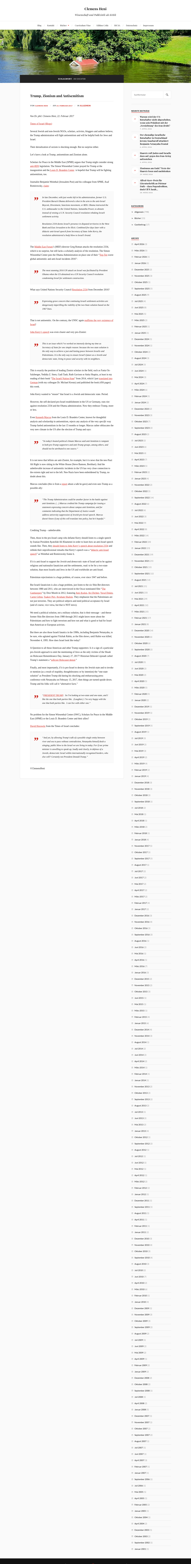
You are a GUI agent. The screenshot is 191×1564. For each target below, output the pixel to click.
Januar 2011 (140, 1232)
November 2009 (141, 1314)
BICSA (117, 25)
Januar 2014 (140, 1080)
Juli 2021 (138, 586)
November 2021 (141, 561)
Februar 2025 (140, 326)
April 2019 (139, 757)
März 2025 (139, 320)
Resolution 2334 (80, 297)
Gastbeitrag (139, 224)
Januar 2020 (140, 700)
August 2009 (140, 1333)
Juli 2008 (138, 1397)
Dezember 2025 (141, 269)
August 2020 (140, 656)
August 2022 (140, 503)
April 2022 (139, 529)
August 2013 (140, 1105)
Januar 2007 (140, 1473)
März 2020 (139, 687)
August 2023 (140, 434)
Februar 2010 (140, 1295)
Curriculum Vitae (83, 25)
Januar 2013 (140, 1131)
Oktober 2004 (140, 1517)
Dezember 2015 (141, 979)
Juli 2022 (138, 510)
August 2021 (140, 580)
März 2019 (139, 763)
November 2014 (141, 1036)
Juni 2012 (139, 1162)
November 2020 (141, 637)
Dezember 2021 (141, 554)
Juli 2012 (138, 1156)
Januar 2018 (140, 839)
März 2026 (139, 250)
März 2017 (139, 896)
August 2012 (140, 1150)
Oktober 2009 (140, 1321)
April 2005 (139, 1498)
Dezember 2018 (141, 782)
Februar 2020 (140, 694)
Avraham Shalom (64, 604)
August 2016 (140, 941)
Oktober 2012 (140, 1137)
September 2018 (142, 801)
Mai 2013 (138, 1124)
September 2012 (142, 1143)
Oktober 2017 (140, 852)
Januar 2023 (140, 478)
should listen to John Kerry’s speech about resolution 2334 (80, 553)
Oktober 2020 (140, 643)
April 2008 (139, 1403)
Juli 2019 (138, 738)
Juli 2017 (138, 871)
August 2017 (140, 865)
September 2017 (142, 858)
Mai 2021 (138, 598)
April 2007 (139, 1460)
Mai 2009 (138, 1352)
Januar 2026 (140, 263)
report (64, 491)
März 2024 (139, 389)
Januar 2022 (140, 548)
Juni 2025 (139, 307)
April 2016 (139, 960)
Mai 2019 (138, 751)
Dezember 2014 (141, 1029)
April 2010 (139, 1283)
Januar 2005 (140, 1511)
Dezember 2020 (141, 630)
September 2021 (142, 573)
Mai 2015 (138, 1004)
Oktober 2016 (140, 928)
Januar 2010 (140, 1302)
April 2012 (139, 1175)
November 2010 (141, 1245)
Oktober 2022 (140, 491)
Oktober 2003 (140, 1536)
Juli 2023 (138, 440)
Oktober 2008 (140, 1384)
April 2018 (139, 820)
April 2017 (139, 890)
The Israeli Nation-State (63, 386)
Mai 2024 (138, 377)
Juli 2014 (138, 1048)
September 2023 (142, 428)
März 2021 (139, 611)
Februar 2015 (140, 1017)
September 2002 (142, 1542)
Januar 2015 (140, 1023)
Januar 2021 (140, 624)
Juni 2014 (139, 1055)
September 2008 (142, 1390)
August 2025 (140, 294)
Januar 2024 (140, 402)
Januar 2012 (140, 1194)
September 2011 (142, 1207)
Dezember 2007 (141, 1416)
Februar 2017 (140, 903)
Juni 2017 (139, 877)
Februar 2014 (140, 1074)
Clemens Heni (95, 8)
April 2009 (139, 1359)
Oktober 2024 (140, 352)
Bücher (63, 25)
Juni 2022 (139, 516)
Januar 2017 (140, 909)
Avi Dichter (93, 600)
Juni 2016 (139, 947)
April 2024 (139, 383)
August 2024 (140, 358)
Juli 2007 (138, 1447)
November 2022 (141, 484)
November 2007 (141, 1422)
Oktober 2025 (140, 282)
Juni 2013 (139, 1118)
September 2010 (142, 1257)
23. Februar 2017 (66, 113)
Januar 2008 (140, 1409)
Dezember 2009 (141, 1308)
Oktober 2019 (140, 719)
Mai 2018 (138, 814)
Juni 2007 (139, 1454)
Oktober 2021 (140, 567)
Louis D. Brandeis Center (62, 178)
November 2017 (141, 846)
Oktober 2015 (140, 991)
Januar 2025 (140, 333)
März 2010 (139, 1289)
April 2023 (139, 459)
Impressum (148, 25)
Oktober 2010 (140, 1251)
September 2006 (142, 1479)
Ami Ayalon (81, 600)
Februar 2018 (140, 833)
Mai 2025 (138, 314)
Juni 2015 (139, 998)
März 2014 (139, 1067)
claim (46, 193)
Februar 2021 (140, 618)
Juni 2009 (139, 1346)
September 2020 (142, 649)
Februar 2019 (140, 770)
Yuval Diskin (106, 600)
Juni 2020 (139, 668)
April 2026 (139, 244)
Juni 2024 (139, 370)
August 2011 (140, 1213)
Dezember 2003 (141, 1530)
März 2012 (139, 1181)
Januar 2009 (140, 1371)
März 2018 (139, 827)
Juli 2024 (138, 364)
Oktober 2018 (140, 795)
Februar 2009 (140, 1365)
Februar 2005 (140, 1504)
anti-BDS (34, 174)
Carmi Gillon (36, 604)
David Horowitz (37, 734)
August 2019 (140, 732)
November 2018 (141, 789)
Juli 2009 (138, 1340)
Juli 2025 (138, 301)
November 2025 (141, 275)
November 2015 (141, 985)
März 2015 (139, 1010)
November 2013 (141, 1086)
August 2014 (140, 1042)
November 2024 (141, 345)
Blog (39, 25)
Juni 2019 (139, 744)
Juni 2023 (139, 447)
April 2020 (139, 681)
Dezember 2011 (141, 1200)
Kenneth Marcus (43, 425)
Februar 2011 (140, 1226)
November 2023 (141, 415)
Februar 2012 (140, 1188)
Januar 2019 (140, 776)
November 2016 (141, 921)
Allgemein (88, 113)
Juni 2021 (139, 592)
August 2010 (140, 1264)
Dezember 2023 (141, 408)
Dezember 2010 (141, 1238)
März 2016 (139, 966)
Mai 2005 (138, 1492)
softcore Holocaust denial (63, 667)
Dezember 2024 (141, 339)
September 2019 (142, 725)
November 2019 (141, 712)
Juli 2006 (138, 1485)
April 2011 (139, 1219)
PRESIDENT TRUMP (53, 703)
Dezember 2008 (141, 1378)
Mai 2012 (138, 1169)
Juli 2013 (138, 1112)
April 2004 (139, 1523)
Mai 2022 (138, 523)
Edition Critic (102, 25)
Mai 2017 (138, 884)
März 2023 (139, 466)
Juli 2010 (138, 1270)
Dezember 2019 (141, 706)
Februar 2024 (140, 396)
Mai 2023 (138, 453)
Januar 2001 (140, 1549)
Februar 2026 (140, 256)
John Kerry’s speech (39, 339)
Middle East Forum (43, 254)
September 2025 (142, 288)
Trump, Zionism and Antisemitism (58, 98)
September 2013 (142, 1099)
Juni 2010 (139, 1276)
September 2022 (142, 497)
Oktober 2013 (140, 1093)
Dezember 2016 (141, 915)
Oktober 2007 (140, 1428)
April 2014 (139, 1061)
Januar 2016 (140, 972)
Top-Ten (103, 262)
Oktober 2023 (140, 421)
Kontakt (50, 25)
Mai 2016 (138, 953)
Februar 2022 (140, 542)
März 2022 (139, 535)
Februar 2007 (140, 1466)
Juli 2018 (138, 807)
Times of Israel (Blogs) (41, 131)
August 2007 (140, 1441)
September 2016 (142, 934)
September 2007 (142, 1435)
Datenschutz (131, 25)
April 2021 (139, 605)
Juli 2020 (138, 662)
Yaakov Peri (49, 604)
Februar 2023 (140, 472)
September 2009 (142, 1327)
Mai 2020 (138, 675)
